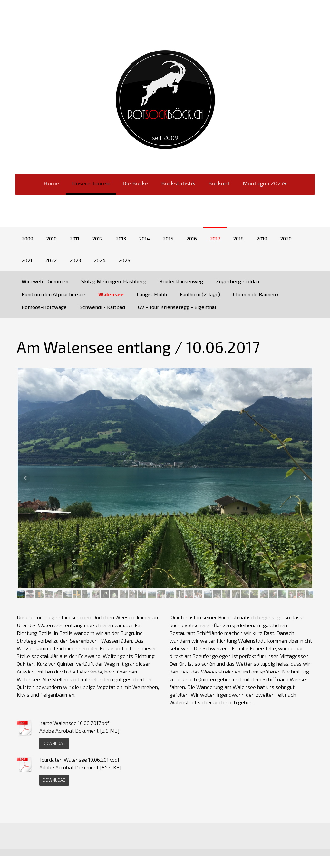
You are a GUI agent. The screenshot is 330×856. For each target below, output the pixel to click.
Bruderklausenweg (181, 281)
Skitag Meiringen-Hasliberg (113, 281)
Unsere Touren (91, 183)
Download (54, 743)
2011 (74, 238)
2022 (51, 260)
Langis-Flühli (152, 294)
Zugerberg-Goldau (237, 281)
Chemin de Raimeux (255, 294)
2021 (27, 260)
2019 (262, 238)
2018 (238, 238)
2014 (144, 238)
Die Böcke (135, 183)
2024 (100, 260)
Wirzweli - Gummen (45, 281)
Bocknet (219, 183)
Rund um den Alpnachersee (53, 294)
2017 (215, 238)
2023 (75, 260)
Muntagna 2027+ (265, 183)
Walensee (111, 294)
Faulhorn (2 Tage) (200, 294)
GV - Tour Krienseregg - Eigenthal (177, 307)
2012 (97, 238)
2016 (191, 238)
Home (51, 183)
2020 (286, 238)
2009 (27, 238)
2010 (51, 238)
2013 (121, 238)
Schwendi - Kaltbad (102, 307)
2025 (124, 260)
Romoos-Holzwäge (44, 307)
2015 (168, 238)
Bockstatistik (178, 183)
